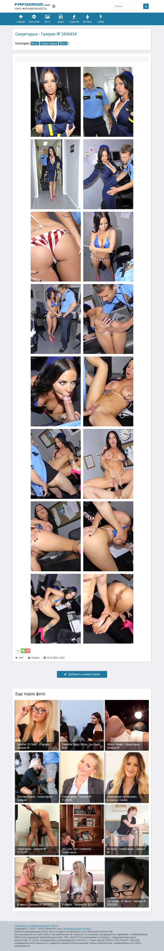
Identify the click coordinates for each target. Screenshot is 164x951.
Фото (47, 18)
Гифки (100, 18)
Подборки (74, 18)
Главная (20, 18)
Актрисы (87, 18)
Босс (34, 43)
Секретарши (49, 43)
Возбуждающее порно (76, 928)
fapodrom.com (32, 6)
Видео (61, 18)
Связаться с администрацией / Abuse (36, 925)
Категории (34, 18)
